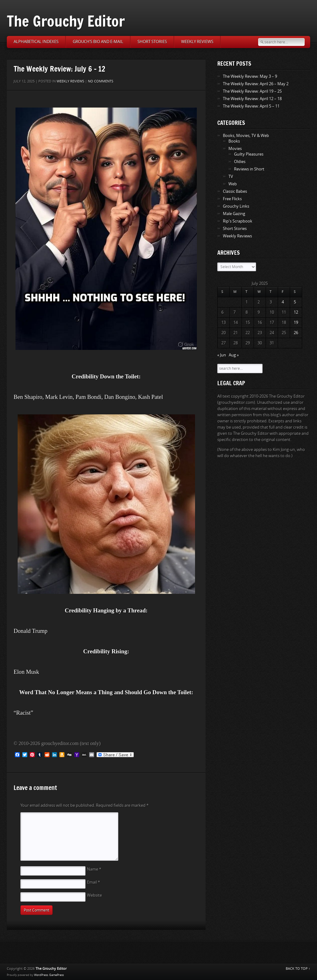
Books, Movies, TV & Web (246, 135)
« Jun (221, 355)
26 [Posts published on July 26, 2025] (296, 332)
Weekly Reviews (197, 41)
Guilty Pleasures (248, 154)
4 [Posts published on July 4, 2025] (283, 302)
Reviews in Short (249, 169)
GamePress (56, 975)
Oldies (239, 161)
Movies (235, 148)
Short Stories (152, 41)
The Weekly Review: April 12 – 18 (252, 98)
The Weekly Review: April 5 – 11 (251, 106)
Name (94, 869)
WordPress (41, 975)
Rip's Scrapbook (237, 221)
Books (234, 141)
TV (230, 176)
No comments (100, 81)
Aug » (234, 355)
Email (93, 882)
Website (94, 895)
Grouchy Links (236, 206)
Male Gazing (234, 213)
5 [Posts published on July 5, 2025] (295, 302)
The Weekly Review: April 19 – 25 (252, 91)
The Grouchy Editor (66, 21)
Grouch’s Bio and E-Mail (98, 41)
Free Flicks (232, 198)
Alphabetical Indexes (36, 41)
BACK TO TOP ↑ (298, 969)
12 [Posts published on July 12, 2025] (296, 312)
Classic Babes (235, 191)
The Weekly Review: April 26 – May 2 (256, 84)
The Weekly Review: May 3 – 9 (250, 76)
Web (232, 184)
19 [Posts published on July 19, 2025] (296, 322)
